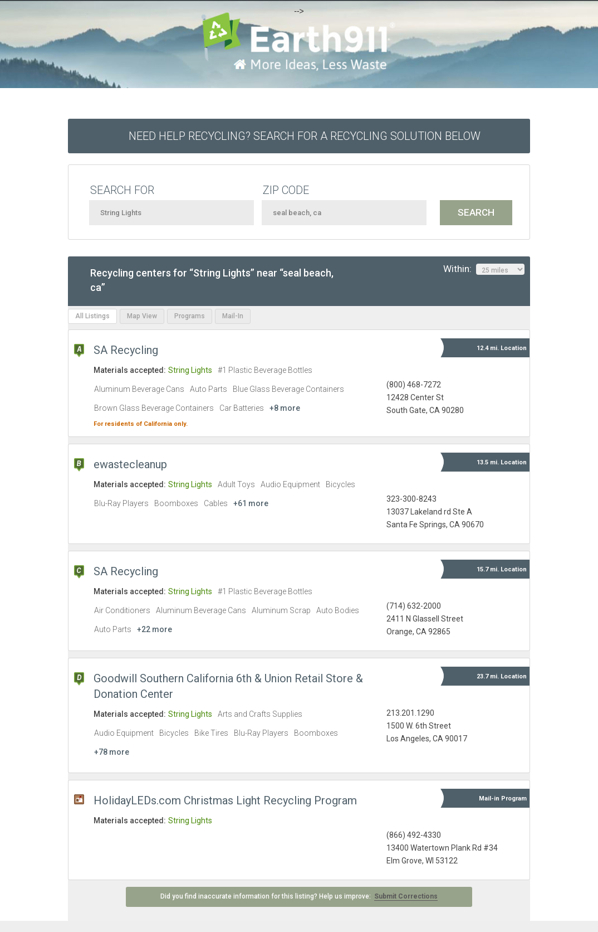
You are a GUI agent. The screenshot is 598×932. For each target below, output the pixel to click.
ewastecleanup (130, 464)
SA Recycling (126, 350)
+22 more (154, 629)
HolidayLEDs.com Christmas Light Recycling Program (225, 800)
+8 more (284, 408)
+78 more (111, 751)
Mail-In (232, 316)
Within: (484, 269)
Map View (142, 316)
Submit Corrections (406, 896)
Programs (189, 316)
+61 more (250, 503)
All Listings (92, 316)
